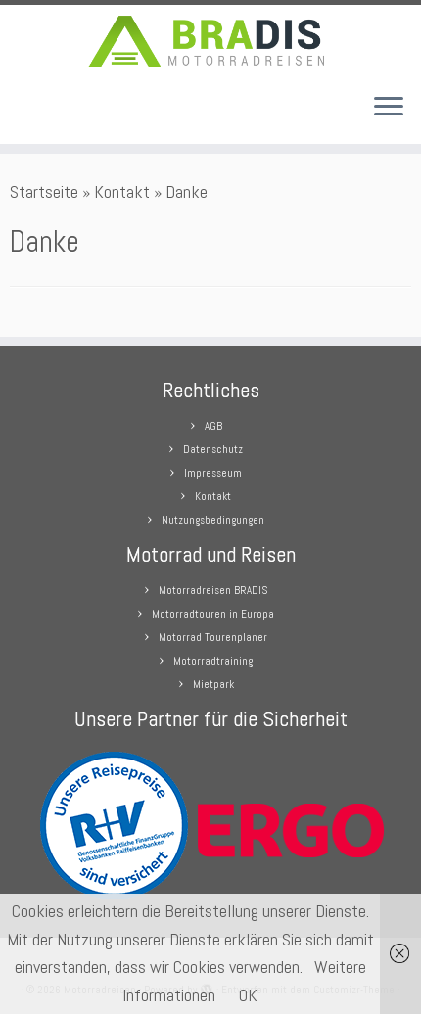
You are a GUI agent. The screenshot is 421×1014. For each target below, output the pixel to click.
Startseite (44, 191)
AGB (213, 426)
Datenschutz (213, 449)
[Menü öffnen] (388, 108)
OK (248, 995)
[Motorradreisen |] (210, 42)
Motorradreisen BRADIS (213, 590)
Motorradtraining (213, 661)
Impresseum (213, 473)
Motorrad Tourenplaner (213, 637)
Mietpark (213, 684)
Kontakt (122, 191)
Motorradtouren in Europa (213, 614)
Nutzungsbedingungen (213, 520)
